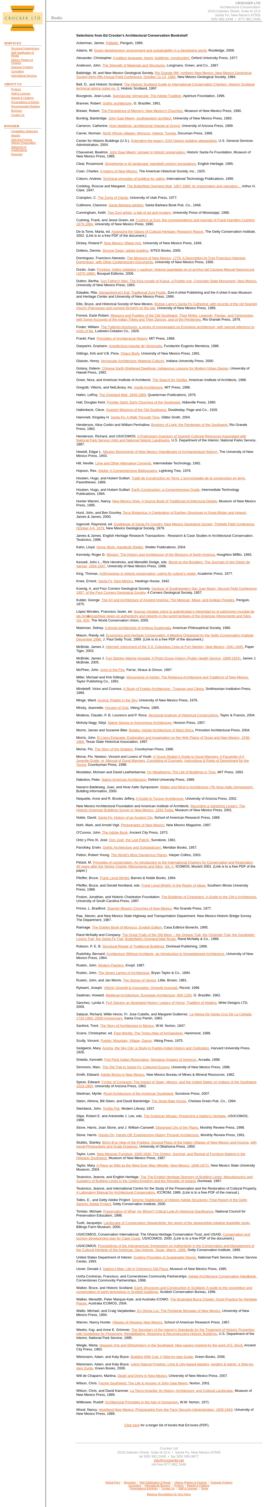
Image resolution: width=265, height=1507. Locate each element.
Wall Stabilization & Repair (155, 1482)
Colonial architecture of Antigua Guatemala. (138, 628)
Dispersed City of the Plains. (177, 1127)
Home (204, 1488)
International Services (157, 1485)
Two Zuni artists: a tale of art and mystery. (140, 213)
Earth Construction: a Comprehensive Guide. (165, 490)
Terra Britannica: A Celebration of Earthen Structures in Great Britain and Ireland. (184, 513)
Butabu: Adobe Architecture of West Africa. (161, 730)
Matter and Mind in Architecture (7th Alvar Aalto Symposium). (207, 787)
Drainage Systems (221, 1482)
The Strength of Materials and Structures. (134, 65)
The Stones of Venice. (140, 980)
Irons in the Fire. (112, 670)
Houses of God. (117, 708)
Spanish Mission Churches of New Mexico (139, 908)
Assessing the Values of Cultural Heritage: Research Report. (157, 232)
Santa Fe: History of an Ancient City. (126, 817)
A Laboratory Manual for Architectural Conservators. (116, 1192)
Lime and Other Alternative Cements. (123, 463)
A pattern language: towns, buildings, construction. (151, 58)
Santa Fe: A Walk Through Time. (135, 417)
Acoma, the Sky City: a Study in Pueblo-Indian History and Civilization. (156, 1048)
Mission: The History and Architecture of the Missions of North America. (161, 555)
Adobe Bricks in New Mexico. (123, 1075)
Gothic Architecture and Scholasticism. (132, 847)
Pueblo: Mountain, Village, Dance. (127, 1041)
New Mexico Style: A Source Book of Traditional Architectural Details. (165, 501)
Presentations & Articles (144, 1488)
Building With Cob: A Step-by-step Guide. (162, 1357)
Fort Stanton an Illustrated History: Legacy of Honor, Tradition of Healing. (162, 1003)
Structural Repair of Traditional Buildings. (133, 946)
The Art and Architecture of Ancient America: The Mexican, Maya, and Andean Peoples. (168, 600)
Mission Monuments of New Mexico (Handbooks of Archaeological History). (160, 452)
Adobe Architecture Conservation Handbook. (222, 1276)
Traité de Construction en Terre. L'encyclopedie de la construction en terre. (188, 478)
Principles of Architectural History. (122, 338)
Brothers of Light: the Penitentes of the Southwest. (189, 425)
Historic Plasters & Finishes (191, 1482)
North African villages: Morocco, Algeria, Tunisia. (140, 133)
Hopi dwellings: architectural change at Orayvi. (144, 126)
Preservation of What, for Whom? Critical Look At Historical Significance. (158, 1211)
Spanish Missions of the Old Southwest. (136, 410)
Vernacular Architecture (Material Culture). (133, 361)
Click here (132, 1425)
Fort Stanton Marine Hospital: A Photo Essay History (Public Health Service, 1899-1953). (174, 658)
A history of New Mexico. (119, 171)
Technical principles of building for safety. (134, 179)
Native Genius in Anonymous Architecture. (140, 723)
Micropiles (130, 1482)
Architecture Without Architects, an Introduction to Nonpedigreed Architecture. (165, 954)
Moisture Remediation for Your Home (169, 1494)
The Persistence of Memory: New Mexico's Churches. (142, 111)
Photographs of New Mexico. (143, 825)
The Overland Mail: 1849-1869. (123, 395)
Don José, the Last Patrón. (129, 840)
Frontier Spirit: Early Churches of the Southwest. (144, 402)
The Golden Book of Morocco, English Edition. (127, 927)
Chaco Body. (130, 353)
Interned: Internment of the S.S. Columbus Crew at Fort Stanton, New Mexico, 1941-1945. (175, 647)
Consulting (134, 1485)
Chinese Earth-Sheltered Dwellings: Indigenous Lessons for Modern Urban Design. (166, 368)
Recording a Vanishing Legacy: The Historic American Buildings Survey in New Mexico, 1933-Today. (160, 808)
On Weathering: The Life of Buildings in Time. (181, 772)
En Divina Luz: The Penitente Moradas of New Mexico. (178, 1311)
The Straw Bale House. (169, 1101)
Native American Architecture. (124, 780)
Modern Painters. (111, 965)
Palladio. (112, 43)
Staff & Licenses (188, 1488)
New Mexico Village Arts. (123, 243)
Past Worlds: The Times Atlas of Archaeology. (149, 1033)
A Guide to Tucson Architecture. (160, 799)
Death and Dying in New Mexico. (143, 1376)
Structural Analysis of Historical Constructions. (183, 715)
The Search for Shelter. (170, 380)
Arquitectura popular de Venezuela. (136, 346)
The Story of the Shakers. (114, 749)
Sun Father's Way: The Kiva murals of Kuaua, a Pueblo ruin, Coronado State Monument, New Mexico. (179, 281)
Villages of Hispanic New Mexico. (137, 1322)
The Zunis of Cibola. (113, 198)
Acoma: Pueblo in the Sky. (118, 700)
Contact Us (167, 1488)
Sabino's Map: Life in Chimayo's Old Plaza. (136, 1269)
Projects (178, 1485)
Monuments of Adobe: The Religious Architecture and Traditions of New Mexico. (188, 677)
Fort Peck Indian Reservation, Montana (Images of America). (151, 1060)
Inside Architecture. (149, 387)
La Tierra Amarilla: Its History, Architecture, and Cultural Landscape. (182, 1391)
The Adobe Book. (115, 832)
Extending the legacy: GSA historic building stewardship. (174, 141)
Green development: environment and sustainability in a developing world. (150, 50)
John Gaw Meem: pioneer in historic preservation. (148, 152)
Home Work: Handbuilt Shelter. (120, 547)
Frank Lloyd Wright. (115, 878)
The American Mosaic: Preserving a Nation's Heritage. (185, 1116)
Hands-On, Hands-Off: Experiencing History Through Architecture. (149, 1135)
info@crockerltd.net (169, 1460)
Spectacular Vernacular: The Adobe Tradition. (147, 96)
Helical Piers (112, 1482)
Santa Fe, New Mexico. (116, 581)
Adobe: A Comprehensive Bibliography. (128, 471)
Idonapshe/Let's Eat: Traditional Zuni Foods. (133, 292)
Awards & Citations (198, 1485)
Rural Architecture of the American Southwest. (138, 1094)
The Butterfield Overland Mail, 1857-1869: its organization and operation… (184, 186)
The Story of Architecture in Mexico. (127, 1026)
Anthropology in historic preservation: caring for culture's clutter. (147, 574)
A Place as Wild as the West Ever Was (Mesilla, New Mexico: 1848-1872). (153, 1165)
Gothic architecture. (118, 103)
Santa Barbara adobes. (126, 205)
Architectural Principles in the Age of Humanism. (142, 1402)
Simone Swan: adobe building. (125, 250)
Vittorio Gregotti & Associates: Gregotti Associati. (141, 988)
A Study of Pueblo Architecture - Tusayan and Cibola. (164, 689)
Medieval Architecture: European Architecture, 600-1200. (149, 995)
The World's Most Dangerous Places (139, 855)
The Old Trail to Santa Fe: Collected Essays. (136, 1067)
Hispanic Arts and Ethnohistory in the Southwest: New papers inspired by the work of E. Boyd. (171, 1345)
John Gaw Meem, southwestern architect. (140, 118)
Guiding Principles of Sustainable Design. (165, 1257)
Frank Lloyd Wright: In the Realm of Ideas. (174, 885)
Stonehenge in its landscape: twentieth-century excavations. (151, 164)
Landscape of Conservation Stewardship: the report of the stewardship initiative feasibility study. (177, 1223)
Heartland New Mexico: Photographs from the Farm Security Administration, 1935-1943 (165, 1410)
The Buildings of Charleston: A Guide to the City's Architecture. (209, 897)
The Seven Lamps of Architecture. (124, 973)
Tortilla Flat (111, 1108)
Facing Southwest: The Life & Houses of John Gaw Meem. (143, 1383)
